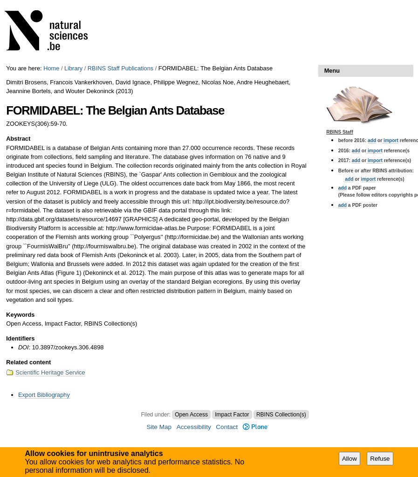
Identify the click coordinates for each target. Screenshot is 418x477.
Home (51, 68)
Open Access (191, 414)
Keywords (20, 314)
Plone (255, 426)
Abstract (18, 138)
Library (73, 68)
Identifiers (20, 338)
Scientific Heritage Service (50, 372)
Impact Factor (232, 414)
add (372, 140)
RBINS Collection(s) (281, 414)
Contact (227, 426)
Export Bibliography (44, 394)
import (390, 140)
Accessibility (194, 426)
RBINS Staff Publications (120, 68)
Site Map (158, 426)
